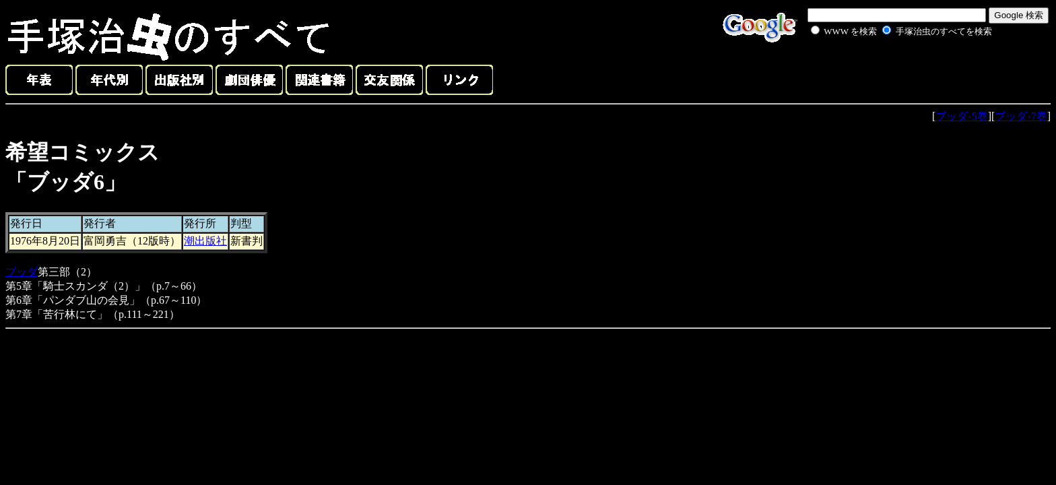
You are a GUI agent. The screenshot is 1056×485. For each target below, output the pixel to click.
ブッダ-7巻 (1021, 116)
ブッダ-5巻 (961, 116)
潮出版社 (205, 241)
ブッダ (21, 272)
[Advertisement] (886, 70)
